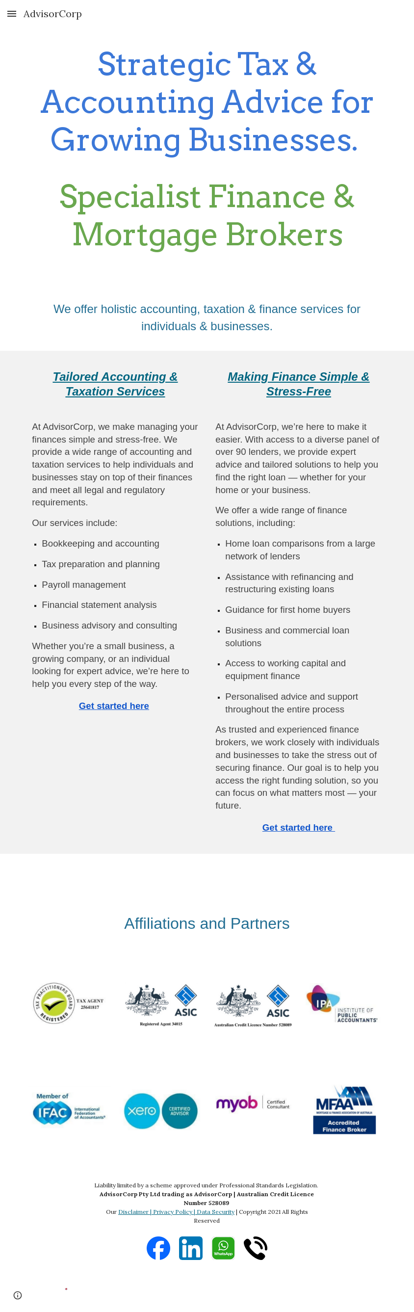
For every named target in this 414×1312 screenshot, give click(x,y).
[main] (207, 149)
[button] (12, 13)
